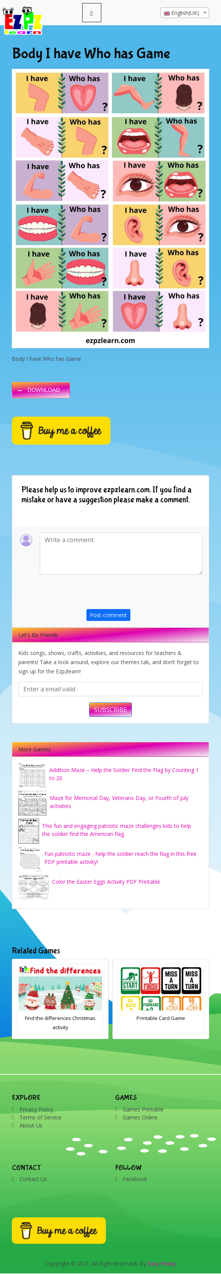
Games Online (140, 1117)
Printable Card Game (160, 1018)
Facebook (135, 1179)
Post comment (108, 615)
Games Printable (143, 1109)
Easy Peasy (162, 1263)
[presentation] (144, 594)
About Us (31, 1125)
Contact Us (33, 1179)
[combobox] (185, 12)
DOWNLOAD (44, 390)
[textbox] (185, 13)
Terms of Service (41, 1117)
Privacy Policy (36, 1109)
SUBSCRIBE (110, 709)
